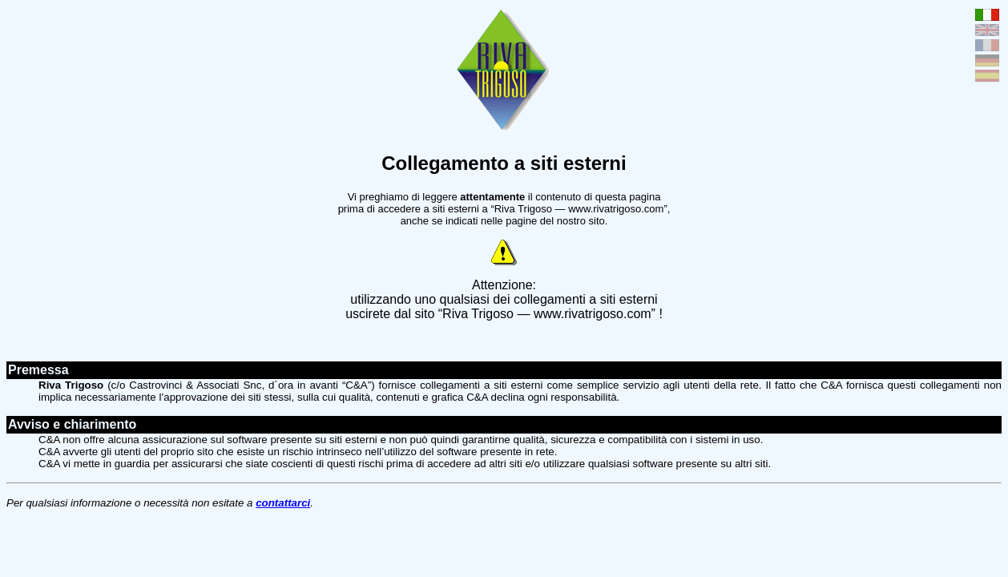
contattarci (283, 503)
